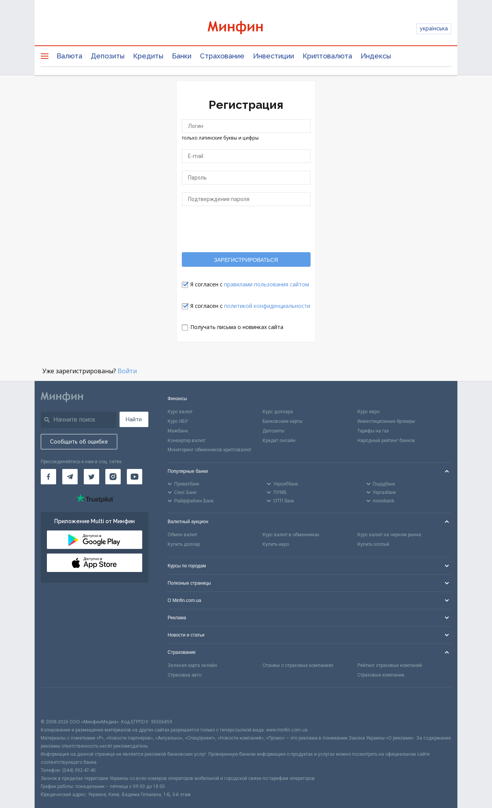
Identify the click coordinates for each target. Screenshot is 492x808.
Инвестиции (273, 56)
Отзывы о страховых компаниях (298, 665)
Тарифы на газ (373, 431)
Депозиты (108, 56)
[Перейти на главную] (246, 29)
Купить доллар (184, 544)
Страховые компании (380, 675)
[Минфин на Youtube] (134, 476)
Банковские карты (283, 421)
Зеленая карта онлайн (192, 665)
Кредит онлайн (279, 440)
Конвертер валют (186, 440)
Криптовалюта (327, 56)
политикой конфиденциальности (267, 305)
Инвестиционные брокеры (386, 421)
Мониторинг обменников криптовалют (209, 449)
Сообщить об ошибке (79, 442)
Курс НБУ (178, 421)
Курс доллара (278, 411)
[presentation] (246, 229)
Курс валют (180, 411)
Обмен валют (182, 534)
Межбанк (178, 431)
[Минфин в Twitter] (91, 476)
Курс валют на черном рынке (389, 534)
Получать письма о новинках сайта (236, 327)
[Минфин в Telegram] (70, 476)
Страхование (222, 56)
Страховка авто (184, 675)
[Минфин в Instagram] (113, 476)
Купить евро (276, 544)
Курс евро (368, 411)
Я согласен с (249, 284)
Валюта (69, 56)
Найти (134, 419)
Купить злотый (373, 544)
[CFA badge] (58, 703)
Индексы (376, 56)
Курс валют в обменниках (291, 534)
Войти (127, 371)
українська (434, 28)
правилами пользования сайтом (266, 284)
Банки (181, 56)
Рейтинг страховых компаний (389, 665)
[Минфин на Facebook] (48, 476)
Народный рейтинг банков (386, 440)
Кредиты (148, 56)
